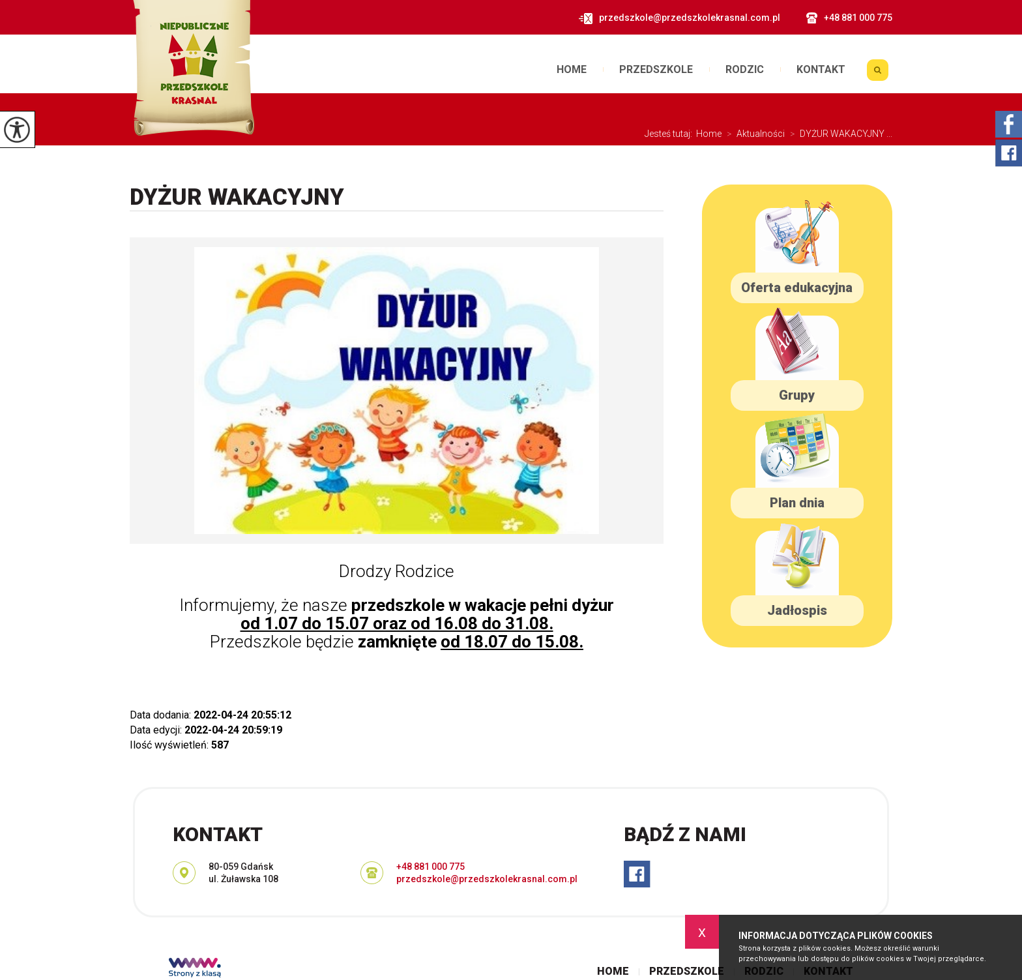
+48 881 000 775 (849, 17)
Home (572, 70)
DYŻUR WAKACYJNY (237, 198)
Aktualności (753, 133)
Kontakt (820, 70)
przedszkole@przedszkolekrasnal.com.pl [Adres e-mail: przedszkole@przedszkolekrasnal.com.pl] (486, 879)
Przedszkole (656, 70)
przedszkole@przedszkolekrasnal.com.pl (679, 18)
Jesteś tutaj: (670, 133)
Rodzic (744, 70)
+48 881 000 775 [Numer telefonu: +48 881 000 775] (430, 866)
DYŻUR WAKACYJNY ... (838, 133)
